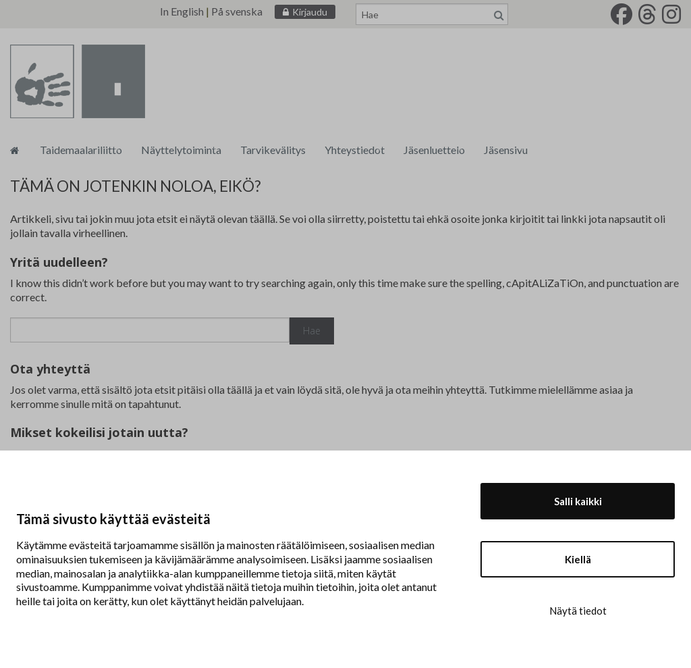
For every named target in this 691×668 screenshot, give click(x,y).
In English (182, 11)
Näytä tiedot (578, 611)
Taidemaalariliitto (81, 149)
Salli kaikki (578, 501)
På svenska (236, 11)
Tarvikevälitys (273, 149)
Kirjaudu (309, 12)
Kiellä (578, 559)
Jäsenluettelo (434, 149)
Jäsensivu (506, 149)
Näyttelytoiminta (181, 149)
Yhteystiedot (355, 149)
